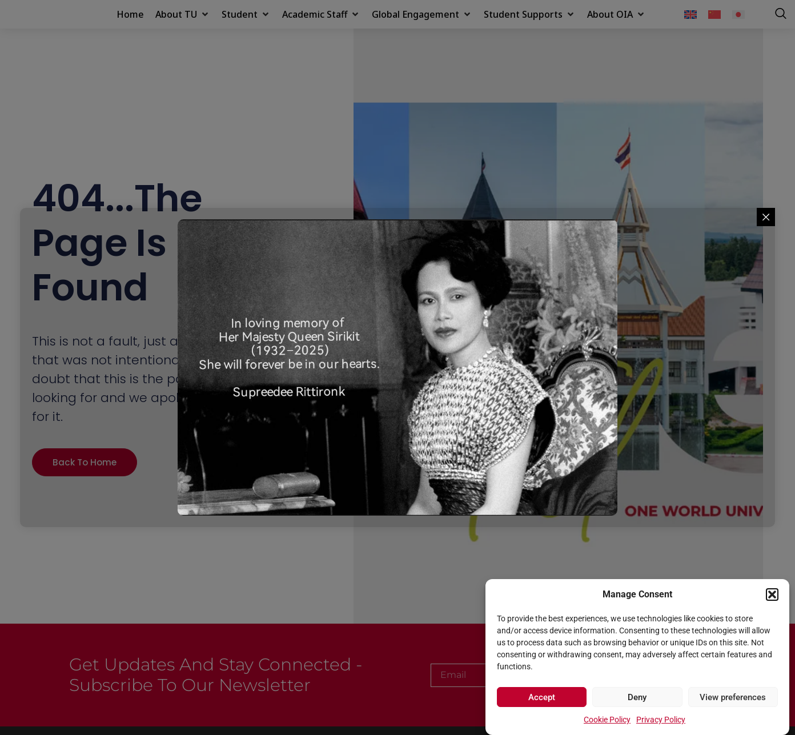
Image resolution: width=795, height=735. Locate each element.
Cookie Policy (607, 719)
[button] (772, 588)
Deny (637, 697)
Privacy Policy (660, 719)
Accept (541, 697)
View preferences (733, 697)
